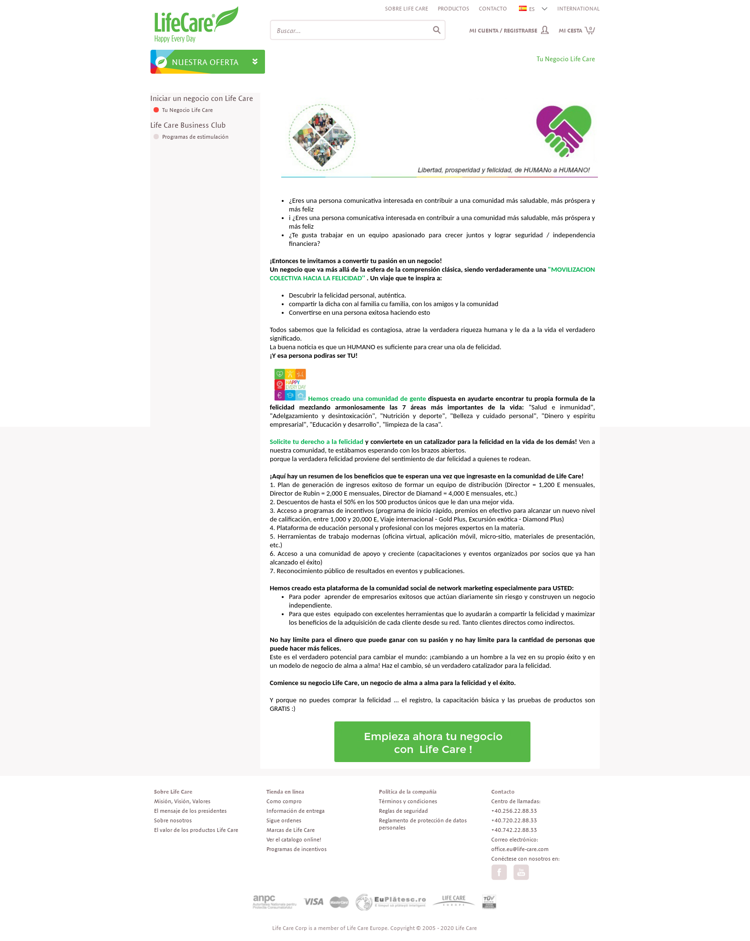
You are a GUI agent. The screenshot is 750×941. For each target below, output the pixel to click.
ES (527, 8)
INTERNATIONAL (578, 8)
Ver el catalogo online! (293, 839)
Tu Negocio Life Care (187, 109)
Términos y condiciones (408, 801)
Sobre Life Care (406, 8)
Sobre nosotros (173, 820)
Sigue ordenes (283, 820)
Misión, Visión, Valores (182, 801)
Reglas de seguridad (403, 810)
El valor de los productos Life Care (196, 829)
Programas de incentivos (296, 848)
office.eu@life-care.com (520, 848)
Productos (453, 8)
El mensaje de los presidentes (190, 810)
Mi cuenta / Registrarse (503, 30)
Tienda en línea (285, 791)
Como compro (284, 801)
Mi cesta (577, 30)
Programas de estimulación (195, 136)
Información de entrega (295, 810)
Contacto (493, 8)
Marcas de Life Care (290, 829)
